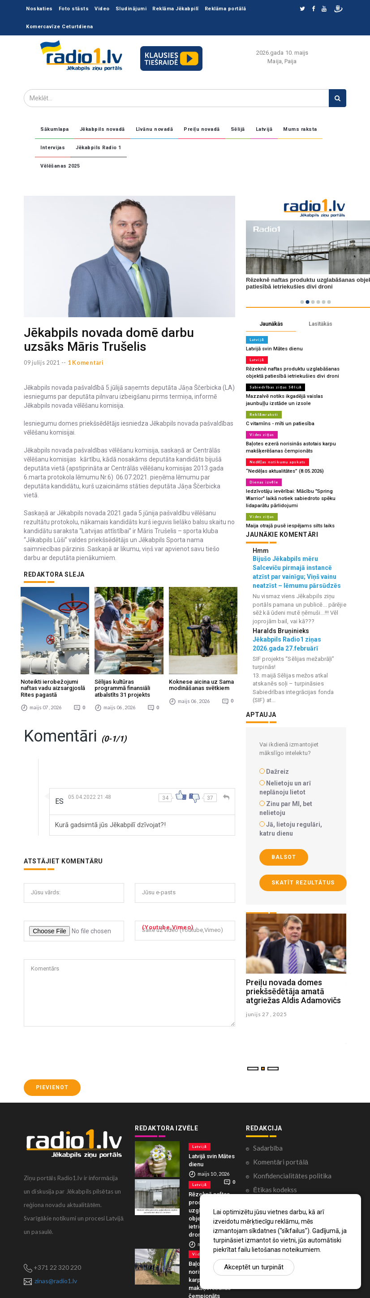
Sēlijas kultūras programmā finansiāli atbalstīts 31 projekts (122, 669)
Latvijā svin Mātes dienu (273, 349)
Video (102, 9)
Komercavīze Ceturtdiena (59, 27)
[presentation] (92, 1034)
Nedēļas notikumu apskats (277, 462)
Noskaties (39, 9)
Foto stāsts (74, 9)
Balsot (283, 857)
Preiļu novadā (202, 129)
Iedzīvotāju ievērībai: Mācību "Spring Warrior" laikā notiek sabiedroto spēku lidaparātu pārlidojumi (290, 498)
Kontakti (266, 1185)
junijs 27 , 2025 (266, 1014)
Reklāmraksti (264, 414)
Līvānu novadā (154, 129)
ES (59, 782)
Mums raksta (300, 129)
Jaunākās (271, 324)
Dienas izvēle (264, 482)
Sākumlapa (54, 129)
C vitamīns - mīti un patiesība (279, 424)
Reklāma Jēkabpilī (175, 9)
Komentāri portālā (280, 1143)
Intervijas (52, 148)
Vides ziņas (262, 434)
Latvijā (264, 129)
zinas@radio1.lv (55, 1261)
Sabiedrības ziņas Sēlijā (275, 387)
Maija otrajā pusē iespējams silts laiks (289, 526)
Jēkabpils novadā (102, 129)
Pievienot (52, 1068)
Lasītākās (320, 324)
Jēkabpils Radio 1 (98, 148)
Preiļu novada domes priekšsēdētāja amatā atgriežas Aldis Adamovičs (293, 991)
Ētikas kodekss (275, 1171)
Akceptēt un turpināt (254, 1267)
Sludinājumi (131, 9)
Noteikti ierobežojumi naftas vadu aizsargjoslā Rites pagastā (53, 669)
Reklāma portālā (225, 9)
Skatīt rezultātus (303, 883)
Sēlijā (238, 129)
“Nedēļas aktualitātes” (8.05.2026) (284, 471)
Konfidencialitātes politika (292, 1157)
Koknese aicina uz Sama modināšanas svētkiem (201, 666)
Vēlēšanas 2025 (60, 166)
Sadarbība (268, 1129)
